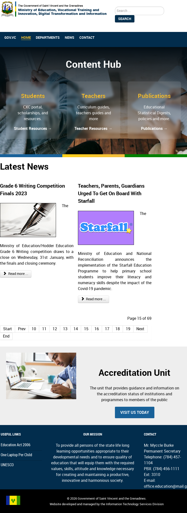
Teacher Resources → (93, 128)
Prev (22, 329)
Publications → (154, 128)
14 (76, 329)
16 (96, 329)
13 (65, 329)
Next (140, 329)
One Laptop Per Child (16, 455)
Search (124, 19)
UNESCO (7, 465)
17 (107, 329)
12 (55, 329)
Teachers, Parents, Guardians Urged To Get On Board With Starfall (111, 193)
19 (128, 329)
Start (7, 329)
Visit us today (134, 412)
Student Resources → (33, 128)
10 (34, 329)
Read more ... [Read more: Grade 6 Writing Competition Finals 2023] (15, 274)
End (6, 336)
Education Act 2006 (15, 445)
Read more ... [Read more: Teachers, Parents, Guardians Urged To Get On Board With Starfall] (93, 299)
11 (44, 329)
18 (117, 329)
